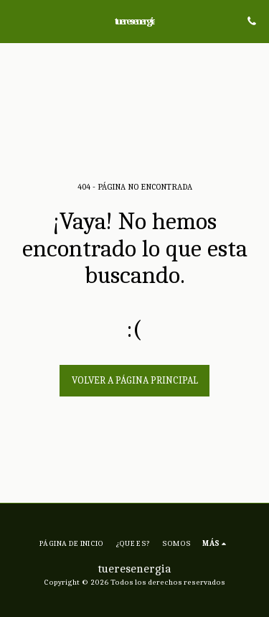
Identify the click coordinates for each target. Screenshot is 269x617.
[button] (16, 20)
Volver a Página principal (135, 380)
